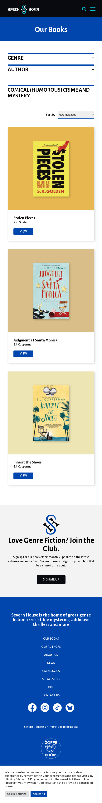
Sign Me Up (51, 579)
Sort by (50, 114)
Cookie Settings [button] (16, 793)
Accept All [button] (39, 793)
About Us (51, 655)
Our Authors (51, 646)
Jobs (51, 687)
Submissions (51, 679)
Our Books (51, 638)
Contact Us (51, 695)
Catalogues (51, 671)
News (51, 663)
